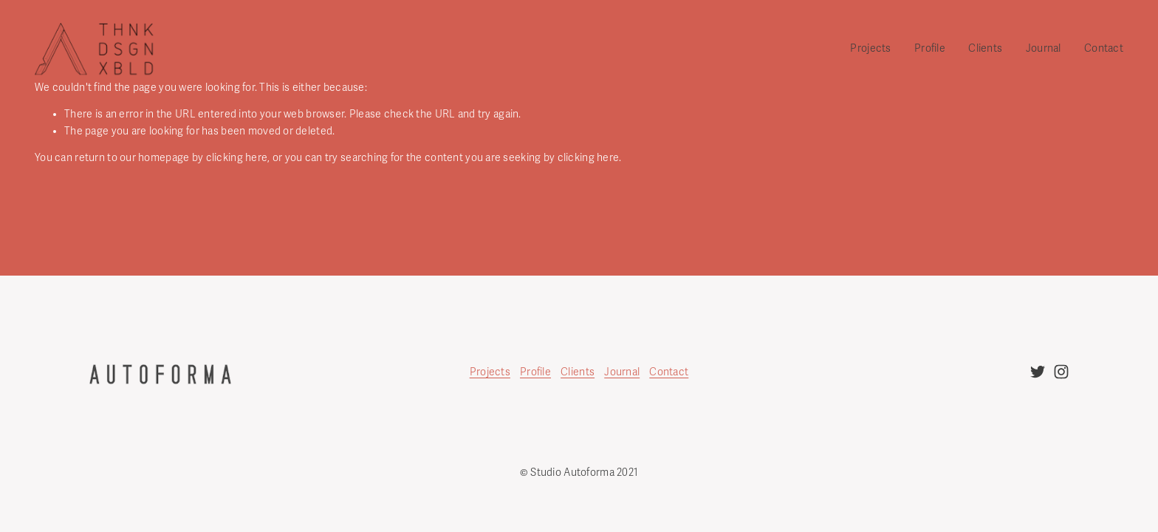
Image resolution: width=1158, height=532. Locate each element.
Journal (1043, 48)
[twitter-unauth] (1037, 371)
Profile (929, 48)
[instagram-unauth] (1061, 371)
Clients (985, 48)
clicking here (237, 157)
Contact (1103, 48)
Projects (490, 372)
